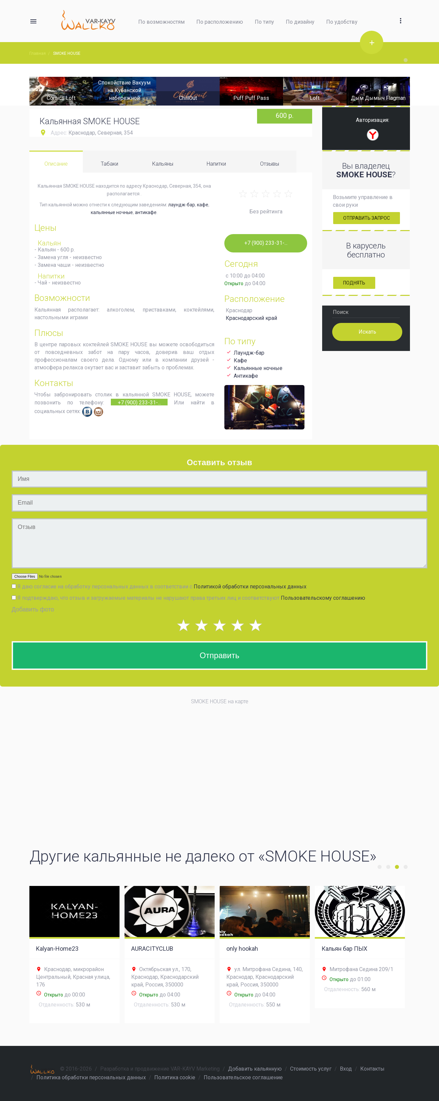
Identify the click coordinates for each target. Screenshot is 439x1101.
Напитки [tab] (216, 164)
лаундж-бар (181, 204)
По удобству (342, 22)
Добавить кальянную (255, 1069)
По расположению (219, 22)
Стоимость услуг (311, 1069)
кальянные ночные (112, 212)
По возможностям (161, 22)
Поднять (354, 283)
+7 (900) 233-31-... (139, 402)
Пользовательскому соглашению (323, 598)
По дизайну (300, 22)
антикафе (146, 212)
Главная (37, 53)
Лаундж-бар (249, 353)
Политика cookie (174, 1077)
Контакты (372, 1069)
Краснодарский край (251, 318)
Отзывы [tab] (269, 164)
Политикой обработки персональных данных (250, 586)
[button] (401, 13)
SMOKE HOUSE (66, 53)
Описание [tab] (56, 164)
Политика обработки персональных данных (91, 1077)
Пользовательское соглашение (243, 1077)
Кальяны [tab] (162, 164)
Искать (367, 331)
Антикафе (246, 376)
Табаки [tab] (109, 164)
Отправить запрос (366, 218)
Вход (346, 1069)
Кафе (240, 360)
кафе (202, 204)
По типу (264, 22)
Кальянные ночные (258, 368)
